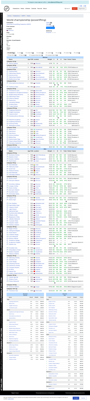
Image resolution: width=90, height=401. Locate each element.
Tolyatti (38, 168)
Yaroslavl (38, 112)
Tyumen (38, 186)
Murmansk (39, 209)
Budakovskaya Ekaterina (16, 94)
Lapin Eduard (12, 209)
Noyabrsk (38, 230)
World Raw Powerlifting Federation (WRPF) (19, 24)
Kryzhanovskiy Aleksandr (16, 213)
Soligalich (38, 261)
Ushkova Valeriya (14, 98)
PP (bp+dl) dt (12, 55)
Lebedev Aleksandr (14, 219)
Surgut (37, 286)
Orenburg (38, 232)
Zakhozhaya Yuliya (14, 96)
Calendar (33, 8)
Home (9, 16)
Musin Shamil (12, 232)
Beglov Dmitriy (13, 228)
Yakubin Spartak (13, 277)
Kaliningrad (39, 224)
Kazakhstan (39, 106)
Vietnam (38, 271)
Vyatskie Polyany (40, 221)
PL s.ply (58, 52)
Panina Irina (12, 100)
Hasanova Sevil (13, 114)
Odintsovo (39, 213)
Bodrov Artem (13, 178)
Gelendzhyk (39, 279)
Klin (37, 110)
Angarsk (38, 269)
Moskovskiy (39, 123)
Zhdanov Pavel (13, 279)
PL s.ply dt (49, 52)
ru (79, 5)
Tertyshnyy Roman (14, 263)
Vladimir (38, 242)
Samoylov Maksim (14, 180)
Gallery (48, 22)
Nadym (38, 119)
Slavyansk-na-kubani (41, 79)
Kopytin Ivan (12, 197)
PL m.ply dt (67, 52)
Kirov (37, 157)
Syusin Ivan (12, 168)
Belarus (38, 170)
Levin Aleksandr (13, 236)
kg (85, 5)
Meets (22, 8)
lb (83, 5)
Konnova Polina (13, 123)
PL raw (20, 52)
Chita (37, 188)
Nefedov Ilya (12, 244)
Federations (16, 8)
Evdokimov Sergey (14, 240)
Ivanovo (38, 86)
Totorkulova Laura (14, 90)
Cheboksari (39, 240)
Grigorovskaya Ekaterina (16, 141)
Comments (49, 26)
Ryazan (38, 178)
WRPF (23, 16)
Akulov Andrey (13, 188)
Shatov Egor (12, 199)
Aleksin (38, 219)
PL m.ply (77, 52)
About (45, 8)
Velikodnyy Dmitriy (14, 257)
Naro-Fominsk (40, 139)
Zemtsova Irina (13, 75)
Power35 (48, 32)
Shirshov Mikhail (13, 238)
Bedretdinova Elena (14, 125)
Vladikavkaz (39, 267)
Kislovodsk (39, 90)
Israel (37, 161)
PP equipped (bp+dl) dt (36, 55)
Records (39, 8)
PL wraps (40, 52)
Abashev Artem (13, 157)
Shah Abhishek (13, 165)
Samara (38, 102)
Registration (82, 8)
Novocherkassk (40, 73)
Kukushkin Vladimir (14, 174)
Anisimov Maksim (14, 286)
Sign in (74, 8)
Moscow (11, 30)
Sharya (37, 104)
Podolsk (38, 83)
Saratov (38, 222)
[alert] (45, 2)
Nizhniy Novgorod (41, 92)
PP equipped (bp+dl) (52, 55)
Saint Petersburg (40, 155)
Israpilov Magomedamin (16, 273)
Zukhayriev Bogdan (14, 230)
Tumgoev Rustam (14, 267)
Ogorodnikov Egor (14, 205)
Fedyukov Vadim (13, 222)
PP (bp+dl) (22, 55)
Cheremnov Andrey (14, 265)
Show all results (50, 27)
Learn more (11, 398)
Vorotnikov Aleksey (14, 184)
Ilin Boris (11, 269)
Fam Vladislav (13, 203)
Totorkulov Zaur (13, 290)
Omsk (37, 215)
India (37, 131)
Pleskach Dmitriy (14, 170)
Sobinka (38, 236)
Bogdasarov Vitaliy (14, 217)
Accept (76, 398)
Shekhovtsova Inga (14, 79)
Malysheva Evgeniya (14, 119)
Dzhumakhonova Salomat (16, 83)
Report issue (15, 393)
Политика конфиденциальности (75, 393)
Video (48, 24)
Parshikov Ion (13, 259)
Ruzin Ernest (12, 161)
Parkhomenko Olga (14, 139)
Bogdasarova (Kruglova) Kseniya (18, 92)
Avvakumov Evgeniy (14, 242)
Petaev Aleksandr (14, 281)
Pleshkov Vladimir (14, 224)
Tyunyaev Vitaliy (13, 221)
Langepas (38, 192)
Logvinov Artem (13, 207)
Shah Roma (12, 131)
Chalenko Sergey (13, 234)
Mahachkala (39, 273)
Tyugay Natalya (13, 106)
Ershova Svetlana (14, 135)
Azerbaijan (39, 114)
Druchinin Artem (13, 192)
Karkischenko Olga (14, 147)
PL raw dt (11, 52)
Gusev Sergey (13, 261)
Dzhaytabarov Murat (15, 250)
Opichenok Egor (13, 211)
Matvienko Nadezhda (15, 143)
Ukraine (38, 197)
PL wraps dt (30, 52)
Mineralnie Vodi (40, 199)
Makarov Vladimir (14, 253)
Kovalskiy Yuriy (13, 248)
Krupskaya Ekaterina (15, 110)
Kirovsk (38, 244)
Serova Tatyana (13, 63)
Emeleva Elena (13, 104)
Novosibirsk (39, 67)
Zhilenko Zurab (13, 215)
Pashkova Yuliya (13, 86)
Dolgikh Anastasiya (14, 112)
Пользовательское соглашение (45, 393)
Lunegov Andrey (13, 186)
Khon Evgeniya (13, 67)
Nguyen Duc (12, 271)
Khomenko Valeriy (14, 194)
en (81, 5)
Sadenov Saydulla (14, 251)
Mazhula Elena (13, 71)
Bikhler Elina (12, 129)
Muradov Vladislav (14, 159)
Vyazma (38, 259)
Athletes (27, 8)
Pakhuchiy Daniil (13, 166)
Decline (83, 398)
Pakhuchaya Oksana (15, 73)
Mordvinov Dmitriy (14, 155)
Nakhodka (39, 194)
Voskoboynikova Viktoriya (16, 116)
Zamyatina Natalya (14, 102)
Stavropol (38, 207)
